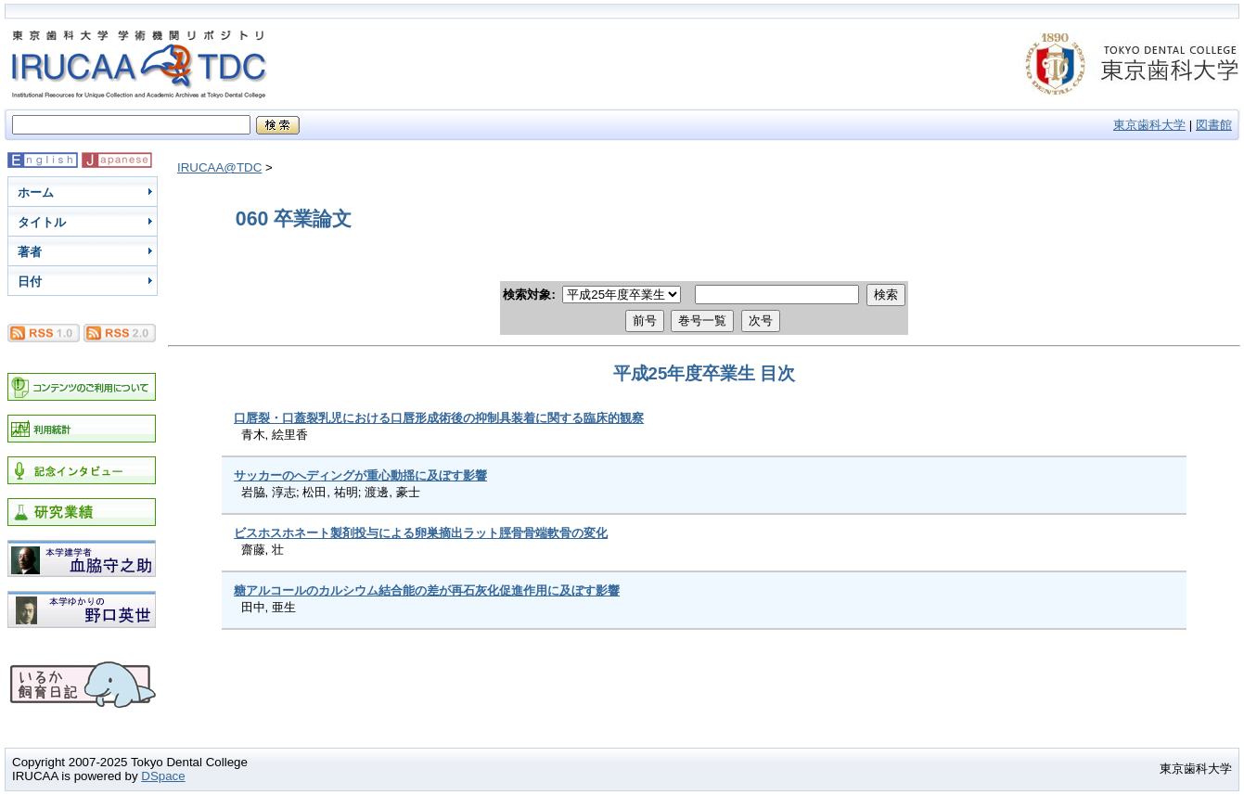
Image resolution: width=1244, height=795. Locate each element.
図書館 (1214, 125)
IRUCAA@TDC (219, 167)
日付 (30, 282)
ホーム (36, 192)
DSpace (163, 776)
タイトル (42, 222)
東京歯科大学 (1149, 125)
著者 (30, 252)
